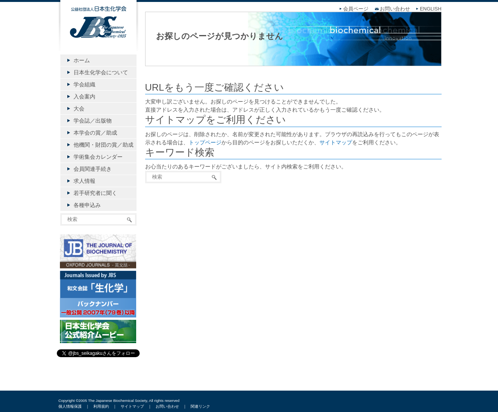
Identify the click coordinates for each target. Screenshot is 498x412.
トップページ (205, 142)
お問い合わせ (395, 9)
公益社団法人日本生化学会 (98, 32)
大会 (79, 108)
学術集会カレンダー (98, 157)
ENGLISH (430, 9)
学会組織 (84, 84)
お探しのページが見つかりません (219, 36)
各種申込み (87, 205)
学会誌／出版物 (93, 120)
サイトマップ (335, 142)
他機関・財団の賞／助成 (103, 145)
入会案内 (84, 96)
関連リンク (200, 406)
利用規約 (101, 406)
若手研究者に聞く (95, 193)
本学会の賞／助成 (95, 133)
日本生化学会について (101, 72)
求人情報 (84, 181)
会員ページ (355, 9)
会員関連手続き (93, 169)
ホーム (82, 60)
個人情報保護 (70, 406)
